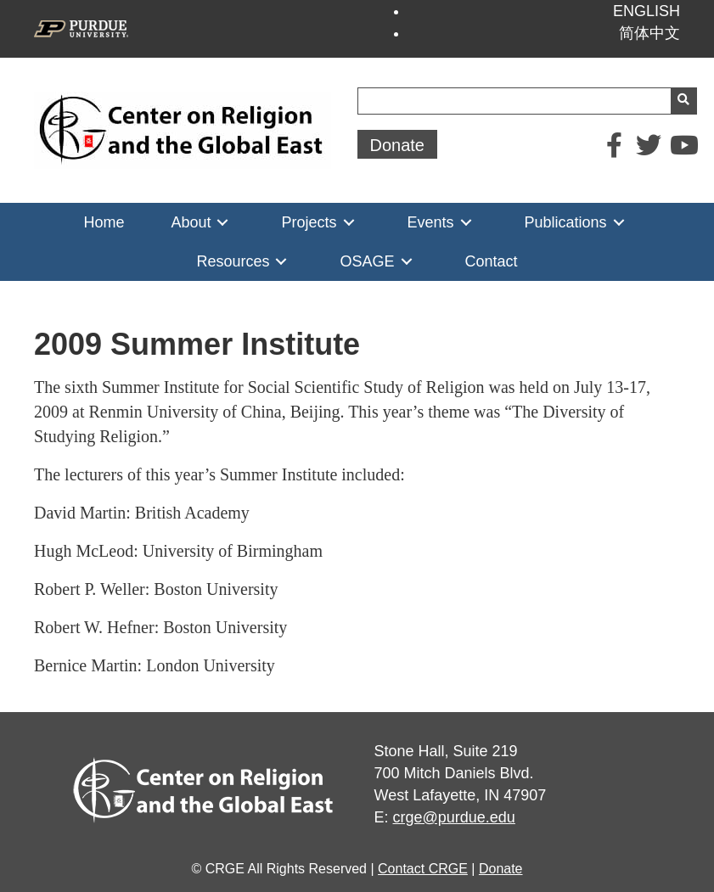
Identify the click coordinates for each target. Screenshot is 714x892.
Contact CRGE (423, 868)
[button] (397, 144)
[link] (103, 222)
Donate (501, 868)
